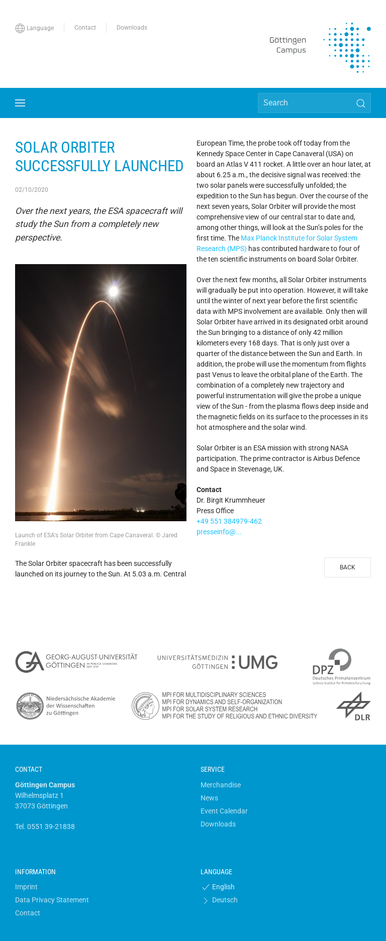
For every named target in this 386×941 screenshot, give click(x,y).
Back (347, 567)
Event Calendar (224, 811)
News (209, 798)
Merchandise (221, 785)
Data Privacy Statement (52, 900)
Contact (27, 913)
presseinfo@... (219, 532)
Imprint (26, 887)
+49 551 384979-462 (229, 521)
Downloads (218, 824)
